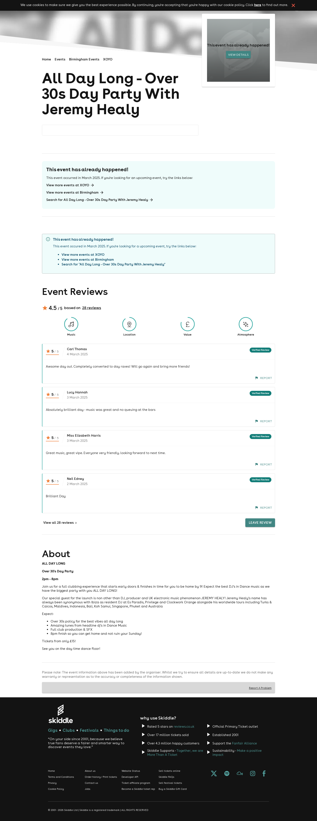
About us (90, 770)
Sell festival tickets (170, 782)
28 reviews (91, 307)
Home (46, 59)
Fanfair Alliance (244, 743)
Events (60, 59)
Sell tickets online (169, 770)
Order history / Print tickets (101, 776)
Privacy (52, 782)
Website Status (131, 770)
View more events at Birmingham (75, 192)
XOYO (107, 59)
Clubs (69, 730)
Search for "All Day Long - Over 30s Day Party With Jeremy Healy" (113, 264)
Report (263, 378)
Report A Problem (260, 688)
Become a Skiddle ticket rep (138, 788)
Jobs (87, 788)
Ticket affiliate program (136, 782)
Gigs (52, 730)
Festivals (89, 730)
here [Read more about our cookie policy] (257, 5)
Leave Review (260, 522)
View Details (238, 54)
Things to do (116, 730)
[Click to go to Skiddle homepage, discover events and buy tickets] (60, 713)
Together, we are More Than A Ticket (175, 753)
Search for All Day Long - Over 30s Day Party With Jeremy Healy (99, 200)
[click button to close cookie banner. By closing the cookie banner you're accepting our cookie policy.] (293, 5)
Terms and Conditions (61, 776)
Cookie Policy (56, 788)
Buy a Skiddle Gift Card (173, 788)
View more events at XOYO (70, 185)
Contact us (91, 782)
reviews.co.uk (184, 726)
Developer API (130, 776)
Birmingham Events (84, 59)
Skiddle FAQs (166, 776)
